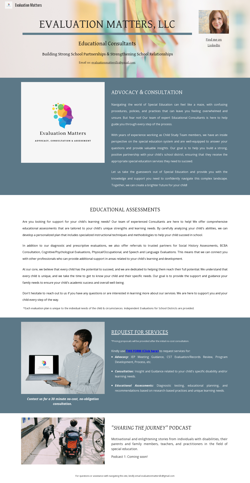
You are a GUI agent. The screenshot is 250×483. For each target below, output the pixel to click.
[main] (107, 23)
